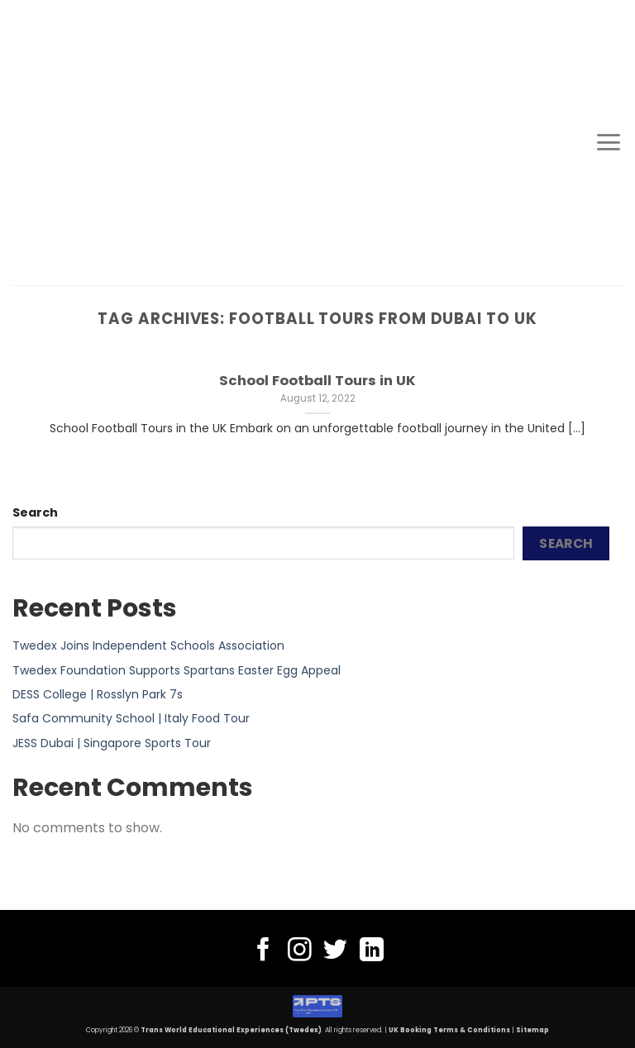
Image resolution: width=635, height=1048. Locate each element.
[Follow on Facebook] (263, 951)
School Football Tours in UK (317, 381)
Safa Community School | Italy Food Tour (131, 718)
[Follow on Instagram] (300, 951)
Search (35, 512)
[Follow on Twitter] (335, 951)
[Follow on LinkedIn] (372, 951)
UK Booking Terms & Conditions (449, 1030)
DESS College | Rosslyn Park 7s (97, 694)
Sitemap (532, 1030)
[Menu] (608, 142)
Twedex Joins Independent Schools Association (148, 645)
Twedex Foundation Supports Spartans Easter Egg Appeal (176, 670)
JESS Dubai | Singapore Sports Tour (111, 743)
